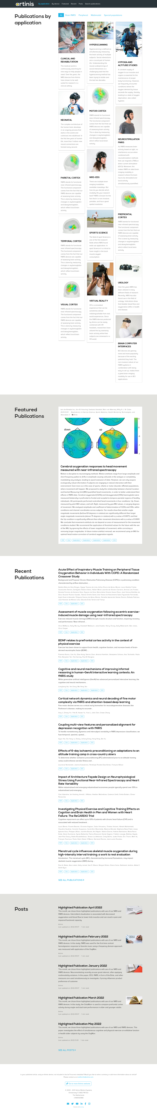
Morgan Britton (104, 865)
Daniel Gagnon (107, 834)
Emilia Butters (124, 794)
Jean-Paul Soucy (64, 836)
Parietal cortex (70, 178)
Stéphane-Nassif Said (124, 829)
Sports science (98, 233)
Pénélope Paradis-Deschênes (100, 765)
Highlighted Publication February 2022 (83, 936)
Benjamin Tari (67, 657)
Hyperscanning (98, 45)
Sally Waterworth (122, 626)
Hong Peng (96, 739)
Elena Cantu (114, 865)
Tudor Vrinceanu (100, 826)
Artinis (60, 924)
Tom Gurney (77, 657)
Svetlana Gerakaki (95, 409)
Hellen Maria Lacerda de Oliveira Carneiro (107, 590)
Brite (75, 415)
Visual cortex (69, 304)
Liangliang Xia (63, 686)
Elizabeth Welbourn (87, 626)
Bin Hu (103, 739)
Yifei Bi (74, 713)
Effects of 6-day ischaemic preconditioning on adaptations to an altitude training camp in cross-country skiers (98, 752)
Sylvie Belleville (82, 834)
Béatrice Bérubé (110, 829)
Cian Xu (73, 654)
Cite (68, 540)
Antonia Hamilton (102, 654)
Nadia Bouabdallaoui (79, 836)
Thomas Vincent (112, 826)
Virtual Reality (98, 301)
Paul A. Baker (63, 865)
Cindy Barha (107, 836)
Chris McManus (63, 626)
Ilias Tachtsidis (129, 654)
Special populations (113, 15)
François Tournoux (65, 839)
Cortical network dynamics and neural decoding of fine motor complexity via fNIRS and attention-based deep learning (97, 700)
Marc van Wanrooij (109, 409)
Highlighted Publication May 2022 (79, 1024)
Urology (123, 283)
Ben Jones (133, 626)
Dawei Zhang (105, 713)
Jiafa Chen (95, 713)
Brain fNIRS (70, 15)
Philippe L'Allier (74, 831)
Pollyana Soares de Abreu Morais (88, 597)
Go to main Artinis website (78, 1084)
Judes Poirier (117, 836)
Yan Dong (73, 686)
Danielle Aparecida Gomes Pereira (113, 597)
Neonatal (66, 120)
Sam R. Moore (93, 865)
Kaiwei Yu (81, 713)
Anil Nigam (97, 831)
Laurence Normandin (66, 765)
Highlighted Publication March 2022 (81, 998)
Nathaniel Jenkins (126, 865)
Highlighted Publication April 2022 (80, 907)
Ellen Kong (81, 654)
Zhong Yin (68, 713)
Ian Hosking (74, 794)
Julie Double (100, 626)
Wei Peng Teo (82, 686)
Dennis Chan (90, 654)
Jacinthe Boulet (86, 831)
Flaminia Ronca (64, 654)
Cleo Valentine (63, 794)
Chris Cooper (63, 628)
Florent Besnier (73, 826)
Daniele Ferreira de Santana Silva (70, 592)
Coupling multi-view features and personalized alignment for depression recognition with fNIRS (97, 726)
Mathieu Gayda (131, 834)
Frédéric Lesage (119, 834)
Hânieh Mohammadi (126, 826)
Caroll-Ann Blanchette (95, 829)
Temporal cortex (71, 241)
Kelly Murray (75, 626)
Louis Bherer (62, 826)
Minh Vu (134, 836)
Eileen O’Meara (87, 839)
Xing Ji (60, 713)
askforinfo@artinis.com (85, 1077)
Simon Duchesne (69, 834)
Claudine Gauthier (64, 829)
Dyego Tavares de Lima (89, 587)
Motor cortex (97, 111)
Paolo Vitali (77, 839)
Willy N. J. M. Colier (124, 409)
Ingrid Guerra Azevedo (66, 597)
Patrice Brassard (95, 834)
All (61, 15)
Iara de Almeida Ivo (68, 409)
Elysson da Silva (90, 592)
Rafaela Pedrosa (133, 597)
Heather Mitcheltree (99, 794)
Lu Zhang (77, 739)
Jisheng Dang (86, 739)
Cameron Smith (113, 794)
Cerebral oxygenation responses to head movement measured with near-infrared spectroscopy (94, 468)
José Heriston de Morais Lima (69, 600)
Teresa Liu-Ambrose (95, 836)
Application (76, 540)
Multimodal (96, 15)
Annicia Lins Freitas (131, 590)
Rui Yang (69, 739)
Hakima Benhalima (120, 831)
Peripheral (83, 15)
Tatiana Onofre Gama (89, 595)
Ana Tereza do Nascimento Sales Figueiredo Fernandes (117, 595)
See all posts (67, 1050)
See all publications (71, 880)
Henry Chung (110, 626)
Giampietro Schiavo (116, 654)
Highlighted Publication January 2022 (82, 966)
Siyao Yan (62, 739)
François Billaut (117, 765)
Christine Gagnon (86, 826)
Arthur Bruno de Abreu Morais (109, 587)
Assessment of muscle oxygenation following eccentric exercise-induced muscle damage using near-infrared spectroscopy (99, 613)
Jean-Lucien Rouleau (114, 839)
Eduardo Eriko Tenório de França (93, 600)
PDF (63, 540)
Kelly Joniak (82, 865)
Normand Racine (100, 839)
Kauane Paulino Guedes (71, 595)
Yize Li (88, 713)
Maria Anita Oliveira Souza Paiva (109, 592)
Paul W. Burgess (88, 657)
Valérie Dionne (107, 831)
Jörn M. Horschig (82, 409)
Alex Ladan (73, 865)
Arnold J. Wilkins (85, 794)
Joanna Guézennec (81, 765)
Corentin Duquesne (79, 829)
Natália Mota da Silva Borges (69, 587)
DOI (114, 540)
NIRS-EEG (94, 177)
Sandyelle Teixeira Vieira (82, 590)
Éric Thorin (127, 836)
